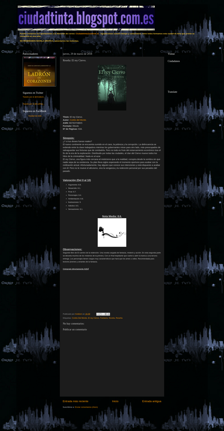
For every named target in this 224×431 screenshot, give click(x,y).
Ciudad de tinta (34, 116)
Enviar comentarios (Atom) (86, 407)
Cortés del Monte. (78, 120)
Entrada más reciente (75, 401)
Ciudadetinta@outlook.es (87, 34)
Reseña (119, 318)
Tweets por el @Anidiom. (33, 97)
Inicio (115, 401)
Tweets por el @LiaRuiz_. (34, 104)
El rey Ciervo (93, 318)
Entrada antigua (151, 401)
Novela (112, 318)
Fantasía (104, 318)
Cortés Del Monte (79, 318)
